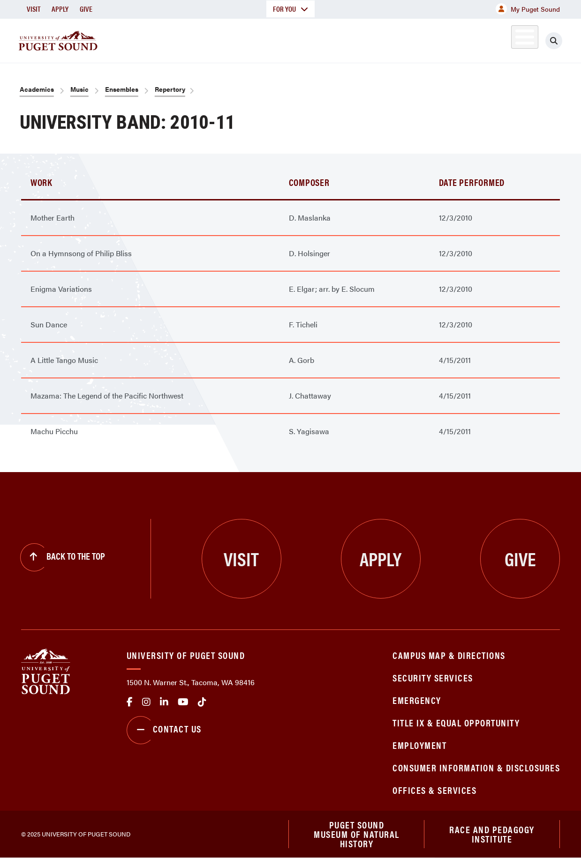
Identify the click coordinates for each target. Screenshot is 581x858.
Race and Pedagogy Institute (492, 833)
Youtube (183, 702)
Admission (306, 39)
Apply (60, 8)
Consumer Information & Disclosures (476, 767)
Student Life (379, 39)
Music (79, 89)
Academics (235, 39)
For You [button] (290, 8)
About (173, 39)
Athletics (451, 39)
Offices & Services (434, 790)
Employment (419, 745)
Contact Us (164, 730)
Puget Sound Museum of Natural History (357, 834)
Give (86, 8)
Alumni (501, 39)
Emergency (416, 700)
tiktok (202, 702)
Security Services (432, 677)
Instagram (146, 702)
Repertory (170, 89)
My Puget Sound (528, 9)
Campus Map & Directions (449, 655)
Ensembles (121, 89)
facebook (130, 702)
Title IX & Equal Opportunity (456, 722)
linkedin (164, 702)
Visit (33, 8)
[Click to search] (553, 40)
